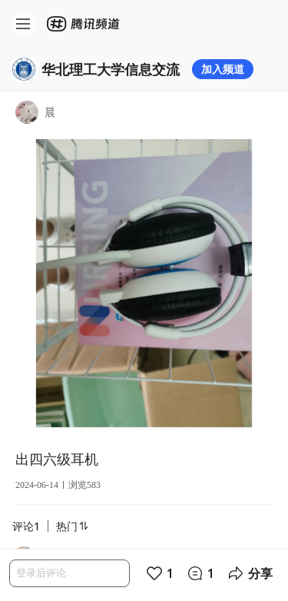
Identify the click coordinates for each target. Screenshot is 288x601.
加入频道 (222, 68)
